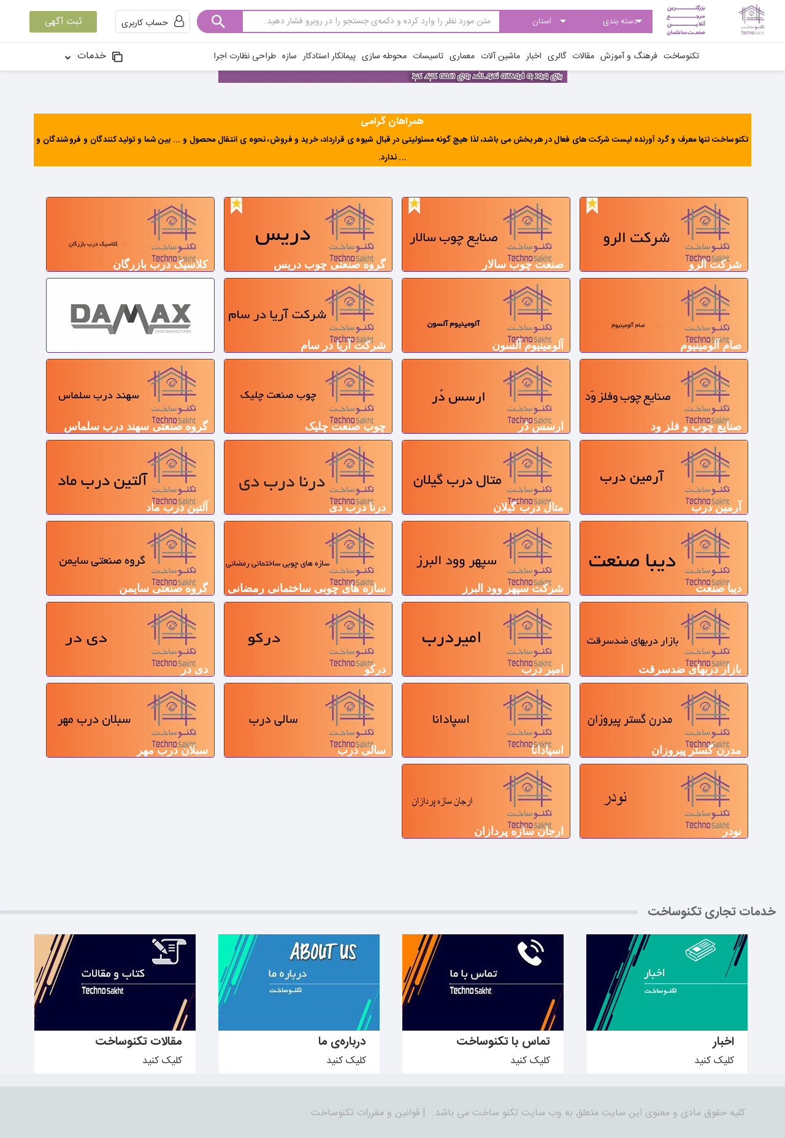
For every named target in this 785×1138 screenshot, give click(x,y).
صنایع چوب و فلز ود (696, 426)
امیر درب (542, 669)
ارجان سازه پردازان (519, 831)
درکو (375, 669)
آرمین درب (716, 507)
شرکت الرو (715, 264)
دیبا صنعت (718, 588)
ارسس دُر (541, 426)
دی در (194, 669)
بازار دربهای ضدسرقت (689, 669)
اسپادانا (547, 750)
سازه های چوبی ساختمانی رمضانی (307, 588)
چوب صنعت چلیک (345, 426)
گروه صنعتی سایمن (163, 588)
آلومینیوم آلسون (528, 345)
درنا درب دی (357, 507)
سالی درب (361, 750)
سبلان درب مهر (172, 750)
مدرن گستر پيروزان (696, 750)
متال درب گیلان (528, 507)
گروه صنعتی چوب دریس (330, 264)
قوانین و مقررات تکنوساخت (365, 1113)
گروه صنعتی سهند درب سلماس (136, 426)
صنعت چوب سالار (523, 264)
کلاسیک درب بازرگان (160, 264)
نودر (731, 831)
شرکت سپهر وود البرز (513, 588)
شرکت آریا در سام (343, 345)
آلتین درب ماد (177, 507)
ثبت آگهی (63, 21)
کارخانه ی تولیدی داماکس (149, 345)
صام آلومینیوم (710, 345)
